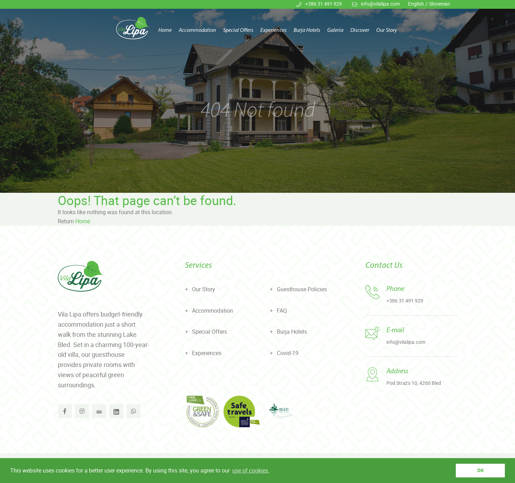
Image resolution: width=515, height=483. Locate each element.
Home (165, 31)
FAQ (282, 310)
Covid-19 (287, 353)
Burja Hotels (307, 31)
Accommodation (197, 31)
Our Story (386, 31)
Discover (359, 31)
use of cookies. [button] (250, 470)
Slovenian (439, 3)
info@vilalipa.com (380, 3)
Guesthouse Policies (302, 289)
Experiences (273, 31)
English (416, 3)
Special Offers (238, 31)
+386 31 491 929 (323, 3)
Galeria (335, 31)
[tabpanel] (257, 96)
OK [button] (480, 470)
